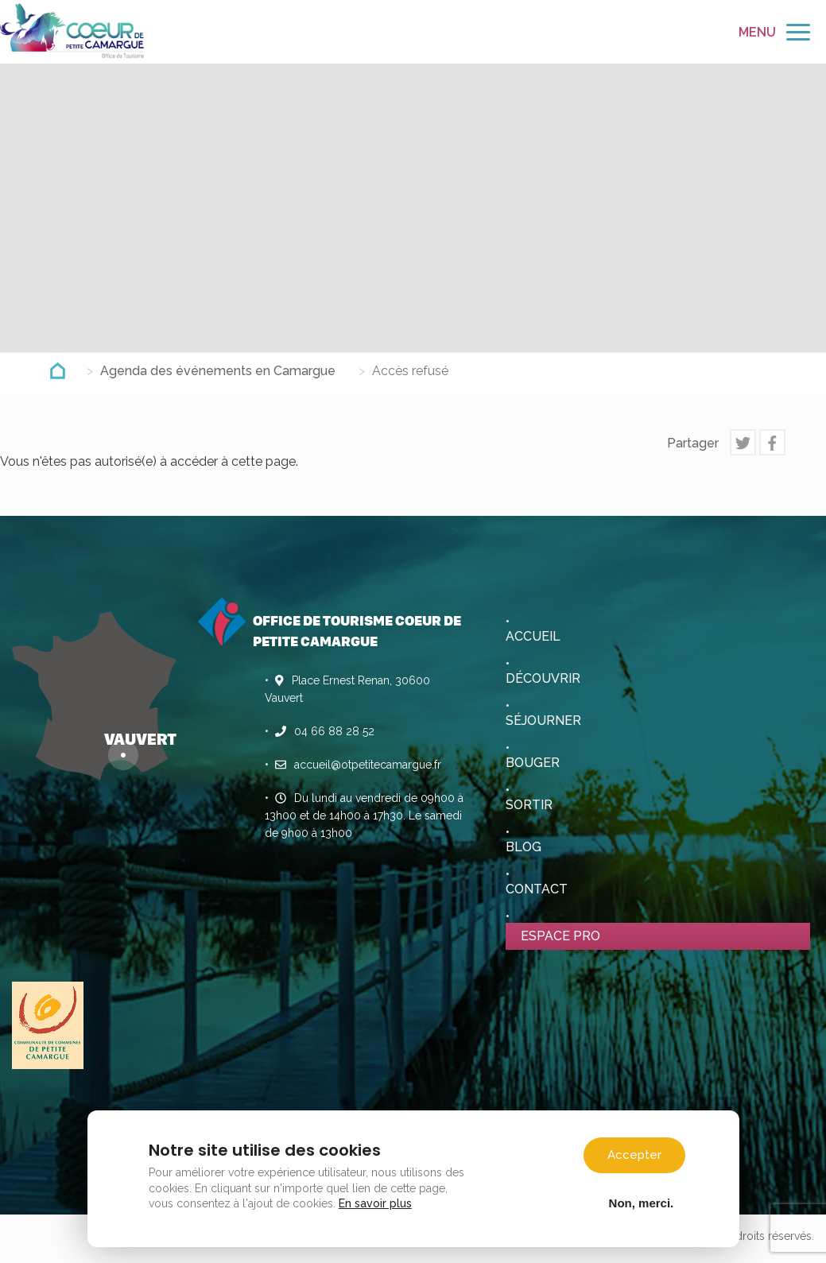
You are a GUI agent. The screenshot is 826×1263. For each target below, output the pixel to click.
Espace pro (560, 935)
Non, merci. (640, 1201)
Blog (523, 846)
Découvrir (543, 678)
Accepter (634, 1154)
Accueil (533, 636)
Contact (537, 889)
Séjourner (543, 720)
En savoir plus (376, 1202)
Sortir (529, 804)
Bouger (533, 762)
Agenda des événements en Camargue (217, 370)
